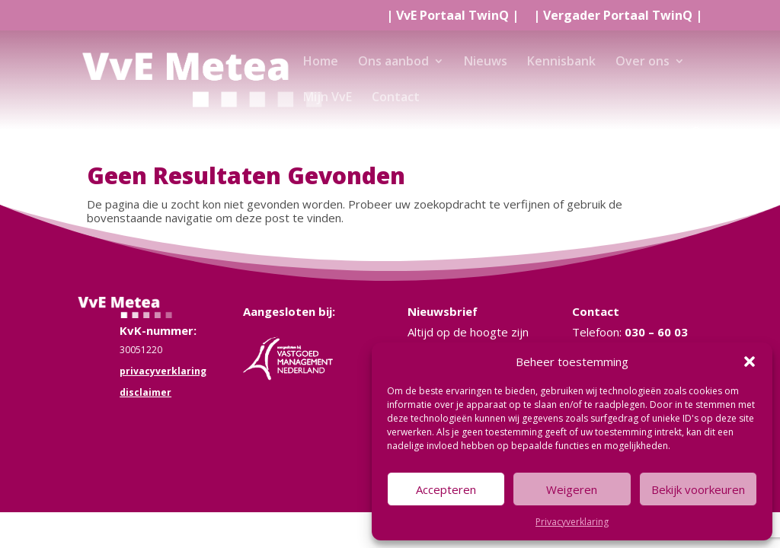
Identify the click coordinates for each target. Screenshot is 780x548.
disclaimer (145, 392)
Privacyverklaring (572, 521)
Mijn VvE (327, 98)
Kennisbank (561, 62)
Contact (396, 98)
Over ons (642, 62)
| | (452, 16)
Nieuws (485, 62)
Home (320, 62)
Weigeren (571, 489)
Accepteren (446, 489)
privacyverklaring (163, 371)
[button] (749, 361)
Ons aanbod (393, 62)
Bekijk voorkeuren (698, 489)
